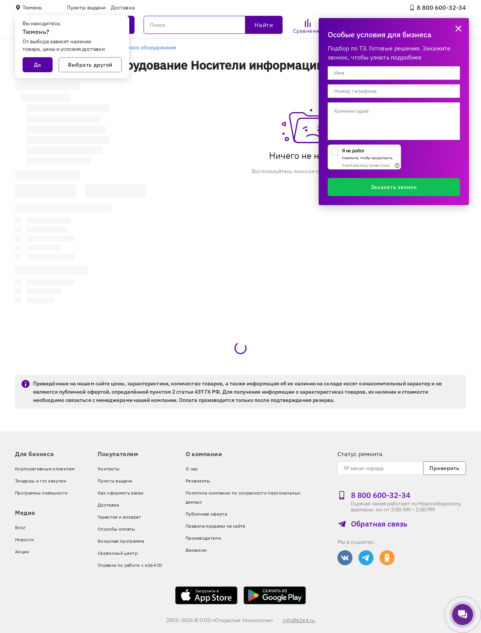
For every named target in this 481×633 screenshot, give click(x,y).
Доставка (123, 7)
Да (37, 64)
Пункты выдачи (86, 7)
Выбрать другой (90, 64)
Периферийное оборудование (138, 47)
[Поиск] (213, 25)
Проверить (444, 468)
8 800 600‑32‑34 (437, 7)
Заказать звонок (394, 187)
